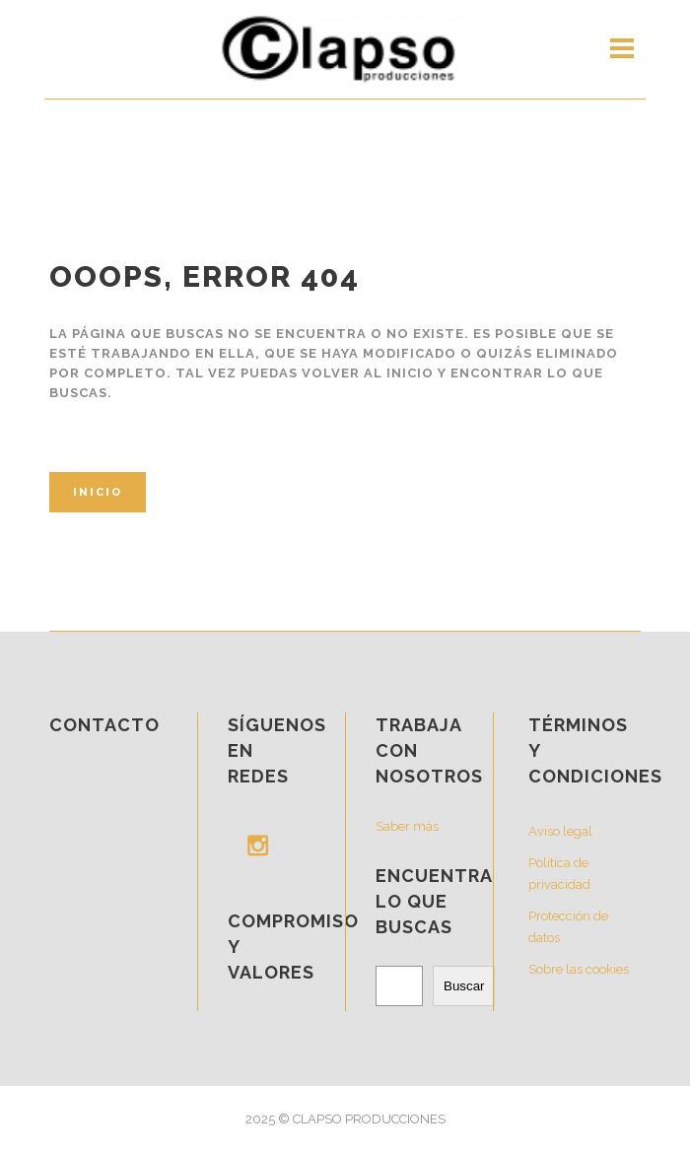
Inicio (97, 492)
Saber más (407, 826)
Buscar (464, 986)
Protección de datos (568, 927)
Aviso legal (560, 831)
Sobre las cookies (578, 969)
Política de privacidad (559, 873)
